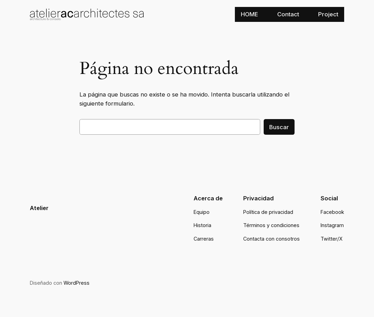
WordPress (76, 283)
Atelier (39, 208)
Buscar (279, 127)
